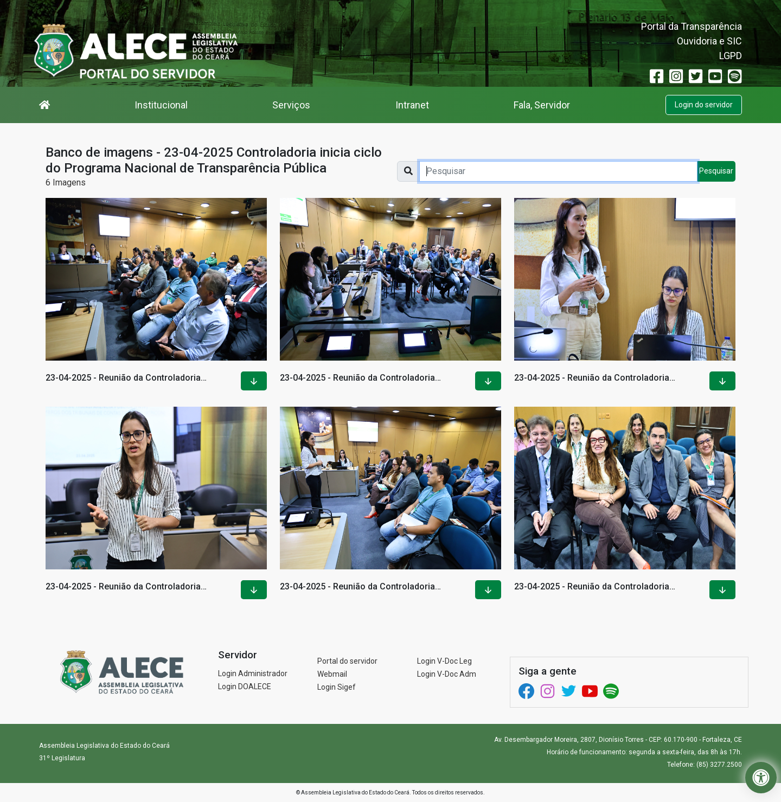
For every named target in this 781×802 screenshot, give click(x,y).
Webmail (332, 674)
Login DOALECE (244, 686)
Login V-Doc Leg (444, 661)
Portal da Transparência (691, 26)
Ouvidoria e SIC (709, 41)
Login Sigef (336, 687)
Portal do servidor (347, 661)
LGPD (730, 55)
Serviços (291, 105)
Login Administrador (252, 673)
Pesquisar (716, 170)
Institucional (161, 105)
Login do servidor (704, 104)
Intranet (412, 105)
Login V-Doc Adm (446, 674)
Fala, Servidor (542, 105)
